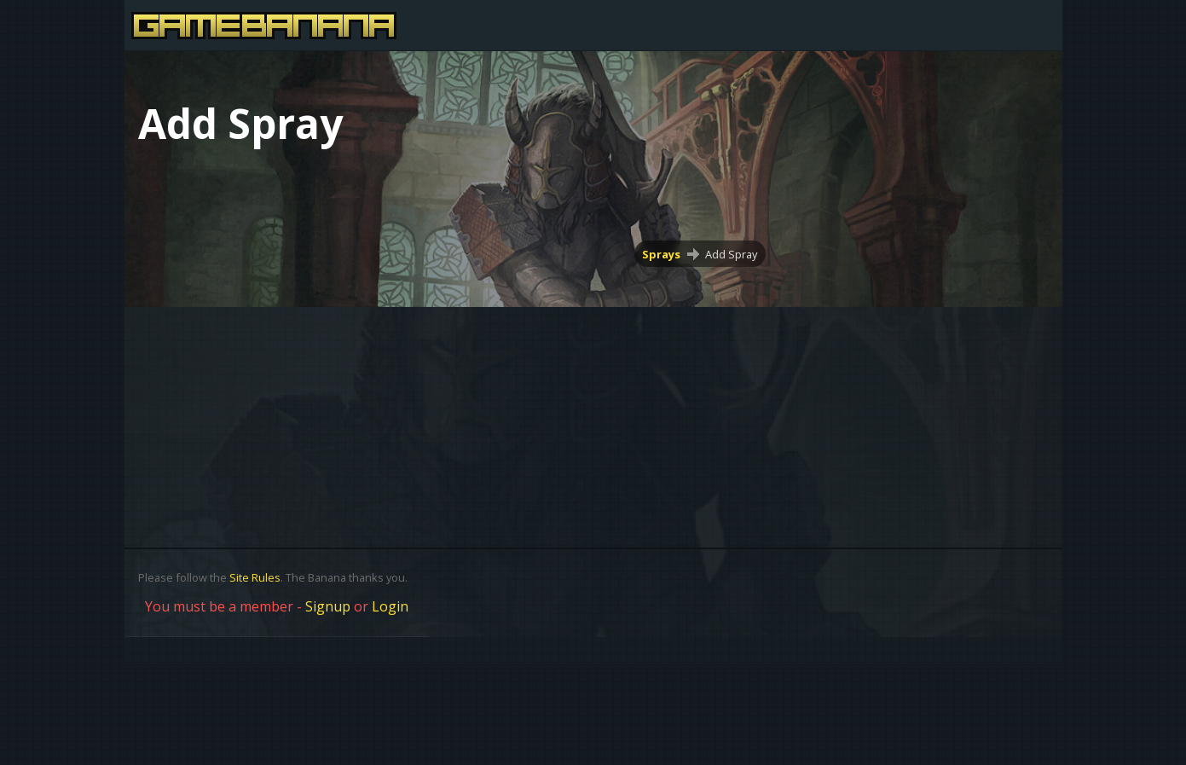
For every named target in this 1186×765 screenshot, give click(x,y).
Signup (327, 606)
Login (390, 606)
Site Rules (255, 577)
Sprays (661, 254)
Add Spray (731, 254)
